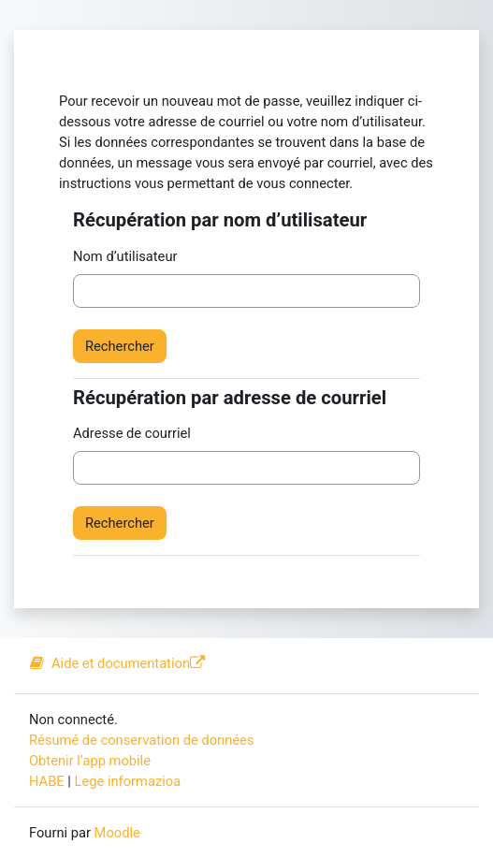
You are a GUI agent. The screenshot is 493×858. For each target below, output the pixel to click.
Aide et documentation (117, 663)
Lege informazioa (128, 781)
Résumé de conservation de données (141, 740)
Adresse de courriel (132, 433)
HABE (47, 781)
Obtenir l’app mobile (90, 760)
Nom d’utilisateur (125, 256)
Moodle (117, 832)
